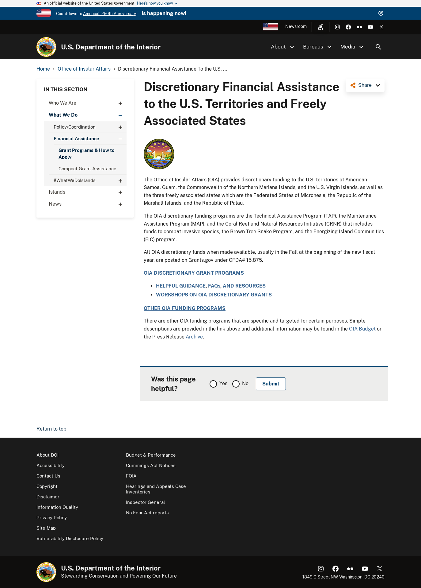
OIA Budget (362, 329)
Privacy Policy (51, 517)
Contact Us (48, 475)
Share (365, 85)
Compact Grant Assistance (87, 168)
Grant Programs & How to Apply (87, 153)
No (245, 383)
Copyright (47, 486)
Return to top (51, 429)
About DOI (47, 455)
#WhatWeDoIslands (90, 180)
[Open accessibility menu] (320, 27)
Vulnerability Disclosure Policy (69, 538)
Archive (194, 337)
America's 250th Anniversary (109, 13)
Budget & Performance (151, 455)
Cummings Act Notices (151, 465)
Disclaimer (47, 496)
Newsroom (296, 26)
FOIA (131, 475)
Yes (223, 383)
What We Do (88, 115)
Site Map (46, 528)
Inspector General (145, 502)
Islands (88, 192)
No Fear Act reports (147, 512)
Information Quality (57, 507)
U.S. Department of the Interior (111, 47)
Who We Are (88, 103)
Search (378, 47)
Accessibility (50, 465)
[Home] (46, 47)
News (88, 204)
